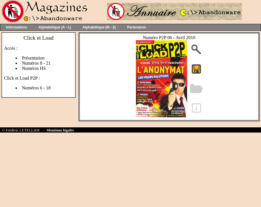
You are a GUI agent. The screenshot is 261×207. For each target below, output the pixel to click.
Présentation (33, 57)
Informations (16, 27)
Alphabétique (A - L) (55, 27)
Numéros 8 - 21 (36, 63)
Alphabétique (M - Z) (99, 27)
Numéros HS (34, 68)
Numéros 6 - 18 (36, 87)
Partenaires (136, 27)
